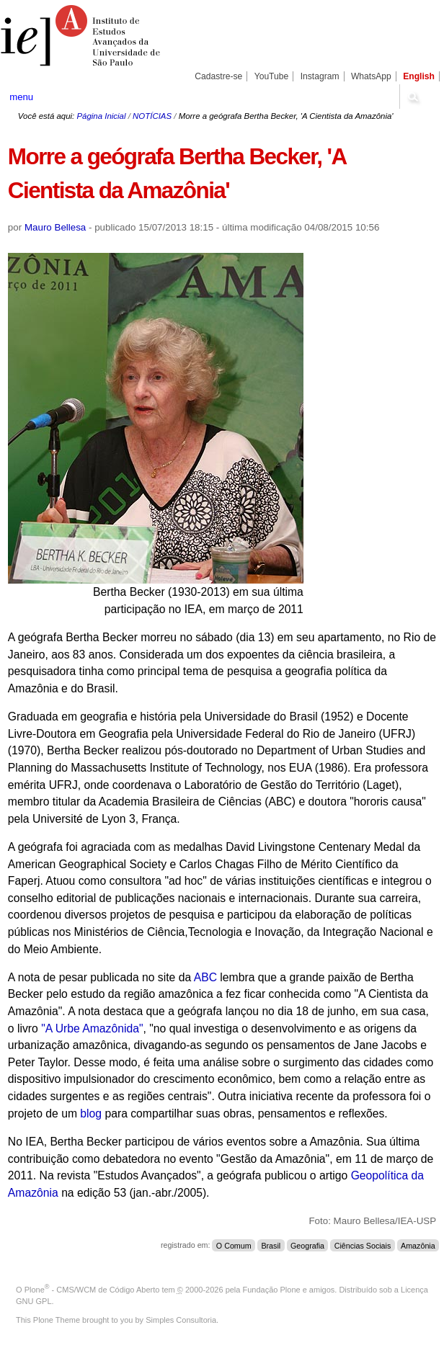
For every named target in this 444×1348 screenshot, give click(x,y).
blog (92, 1113)
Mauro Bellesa (55, 227)
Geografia (307, 1245)
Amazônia (418, 1245)
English (419, 76)
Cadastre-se (218, 76)
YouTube (271, 76)
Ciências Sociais (362, 1245)
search (413, 96)
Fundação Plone (272, 1289)
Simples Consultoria (181, 1320)
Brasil (270, 1245)
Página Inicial (100, 116)
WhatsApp (371, 76)
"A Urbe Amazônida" (92, 1028)
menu (21, 96)
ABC (205, 977)
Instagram (320, 76)
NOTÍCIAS (152, 116)
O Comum (234, 1245)
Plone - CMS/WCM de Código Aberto (92, 1289)
